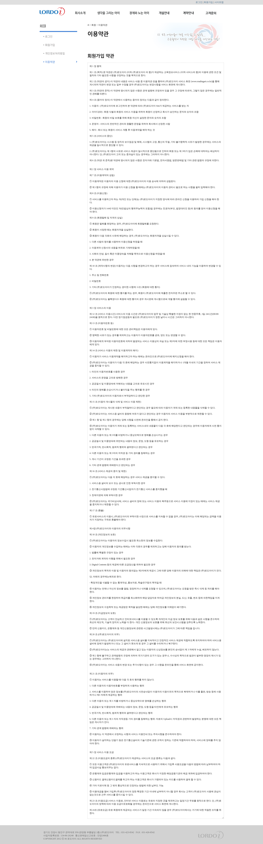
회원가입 (208, 2)
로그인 (199, 2)
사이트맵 (219, 2)
